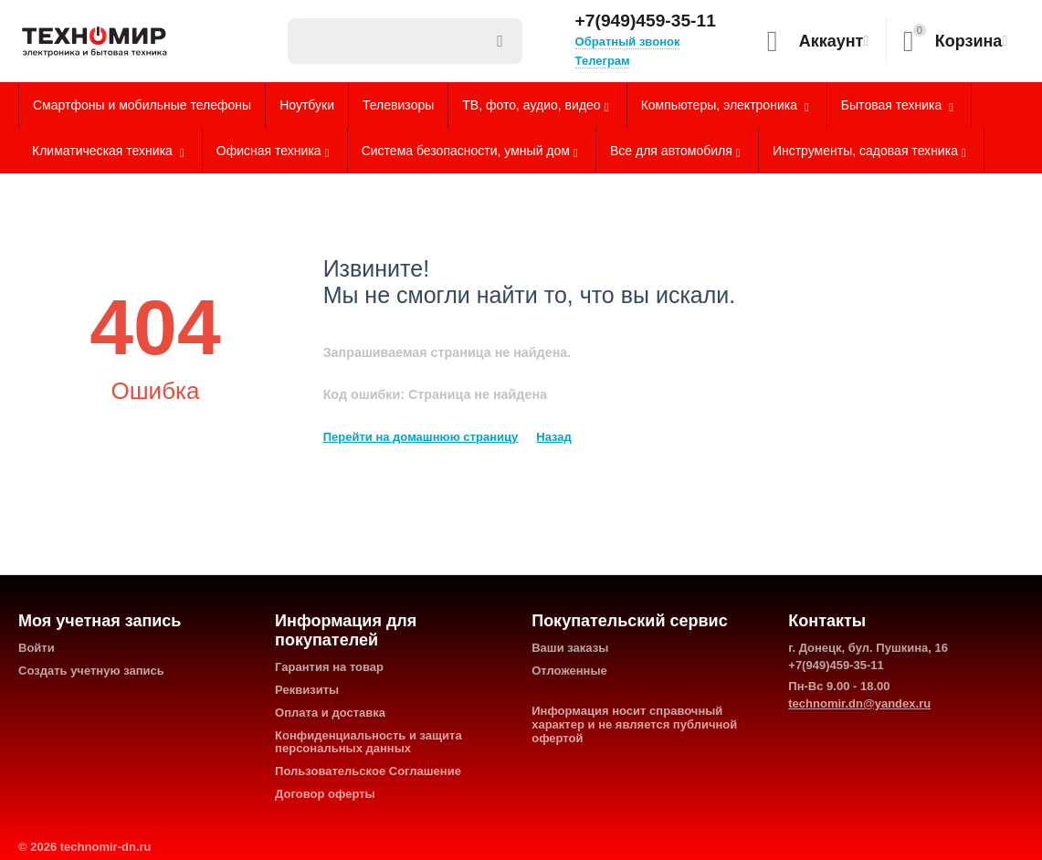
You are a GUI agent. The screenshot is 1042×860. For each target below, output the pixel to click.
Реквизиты (307, 690)
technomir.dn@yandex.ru (859, 703)
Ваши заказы (570, 648)
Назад (554, 437)
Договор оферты (325, 794)
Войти (36, 648)
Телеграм (602, 61)
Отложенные (569, 670)
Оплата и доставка (330, 712)
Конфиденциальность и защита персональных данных (368, 742)
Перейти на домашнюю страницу (421, 437)
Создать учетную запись (91, 670)
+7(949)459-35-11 (645, 21)
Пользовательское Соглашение (368, 771)
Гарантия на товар (329, 667)
